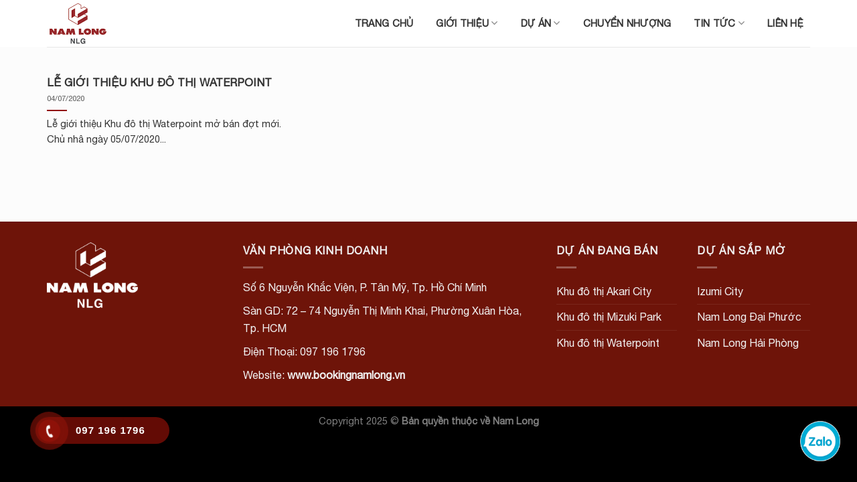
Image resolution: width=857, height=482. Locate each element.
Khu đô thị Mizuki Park (608, 317)
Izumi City (720, 291)
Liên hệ (785, 23)
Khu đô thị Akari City (603, 291)
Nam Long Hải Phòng (748, 343)
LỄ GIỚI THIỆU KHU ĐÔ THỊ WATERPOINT (159, 82)
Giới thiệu (466, 23)
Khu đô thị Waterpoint (607, 343)
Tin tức (719, 23)
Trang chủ (384, 23)
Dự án (540, 23)
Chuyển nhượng (627, 23)
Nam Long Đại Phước (749, 317)
